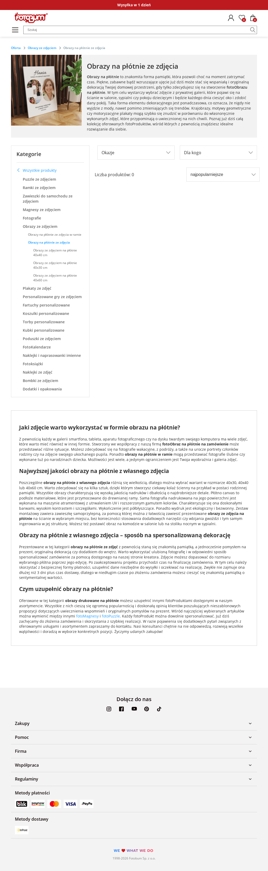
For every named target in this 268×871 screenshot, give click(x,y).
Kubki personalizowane (43, 330)
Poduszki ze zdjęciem (42, 338)
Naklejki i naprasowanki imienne (52, 355)
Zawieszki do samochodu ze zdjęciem (47, 198)
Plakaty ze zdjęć (37, 288)
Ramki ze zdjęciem (39, 187)
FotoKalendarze (37, 347)
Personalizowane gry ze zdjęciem (52, 296)
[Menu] (15, 30)
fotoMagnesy (87, 616)
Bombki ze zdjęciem (40, 380)
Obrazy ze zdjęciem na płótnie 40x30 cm (55, 265)
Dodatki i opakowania (42, 388)
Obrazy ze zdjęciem (40, 226)
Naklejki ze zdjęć (37, 372)
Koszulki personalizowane (46, 313)
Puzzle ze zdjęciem (39, 179)
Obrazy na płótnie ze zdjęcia (49, 242)
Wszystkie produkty (36, 170)
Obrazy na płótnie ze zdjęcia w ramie (54, 234)
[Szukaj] (253, 30)
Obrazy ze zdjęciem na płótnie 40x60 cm (55, 277)
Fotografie (32, 218)
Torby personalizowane (44, 321)
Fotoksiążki (33, 363)
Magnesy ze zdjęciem (41, 209)
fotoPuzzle (111, 616)
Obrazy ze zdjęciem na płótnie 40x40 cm (55, 252)
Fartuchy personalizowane (46, 305)
